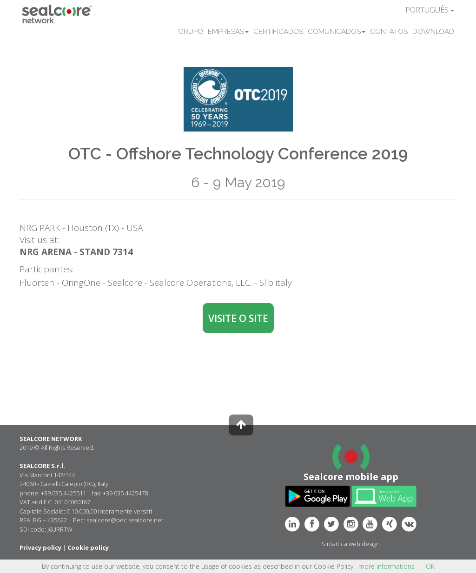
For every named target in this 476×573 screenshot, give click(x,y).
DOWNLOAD (433, 31)
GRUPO (190, 31)
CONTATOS (389, 31)
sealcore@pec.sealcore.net (124, 520)
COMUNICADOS (336, 31)
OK (430, 566)
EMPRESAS (228, 31)
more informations (386, 566)
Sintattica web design (351, 544)
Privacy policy (40, 547)
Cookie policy (88, 547)
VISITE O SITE (238, 318)
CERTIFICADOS (278, 31)
